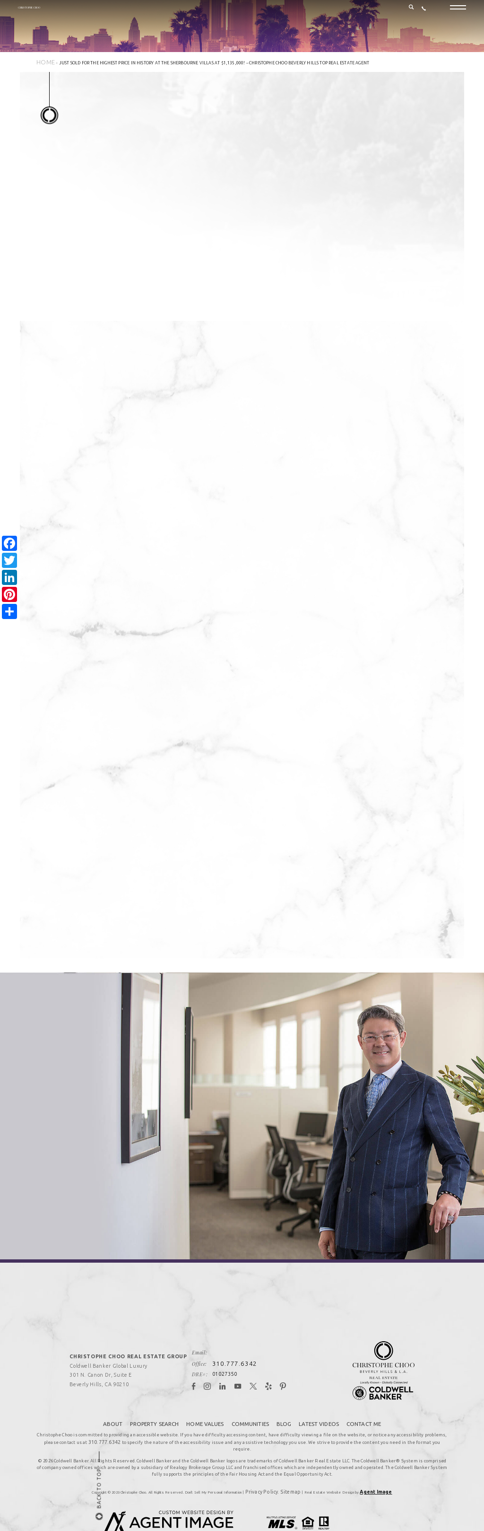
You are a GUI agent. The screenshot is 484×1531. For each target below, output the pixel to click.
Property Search (157, 1407)
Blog (283, 1407)
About (116, 1407)
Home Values (206, 1407)
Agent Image (367, 1465)
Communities (250, 1407)
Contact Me (359, 1407)
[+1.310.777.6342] (424, 14)
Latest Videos (317, 1407)
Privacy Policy (268, 1465)
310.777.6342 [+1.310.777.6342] (244, 1349)
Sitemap (288, 1465)
